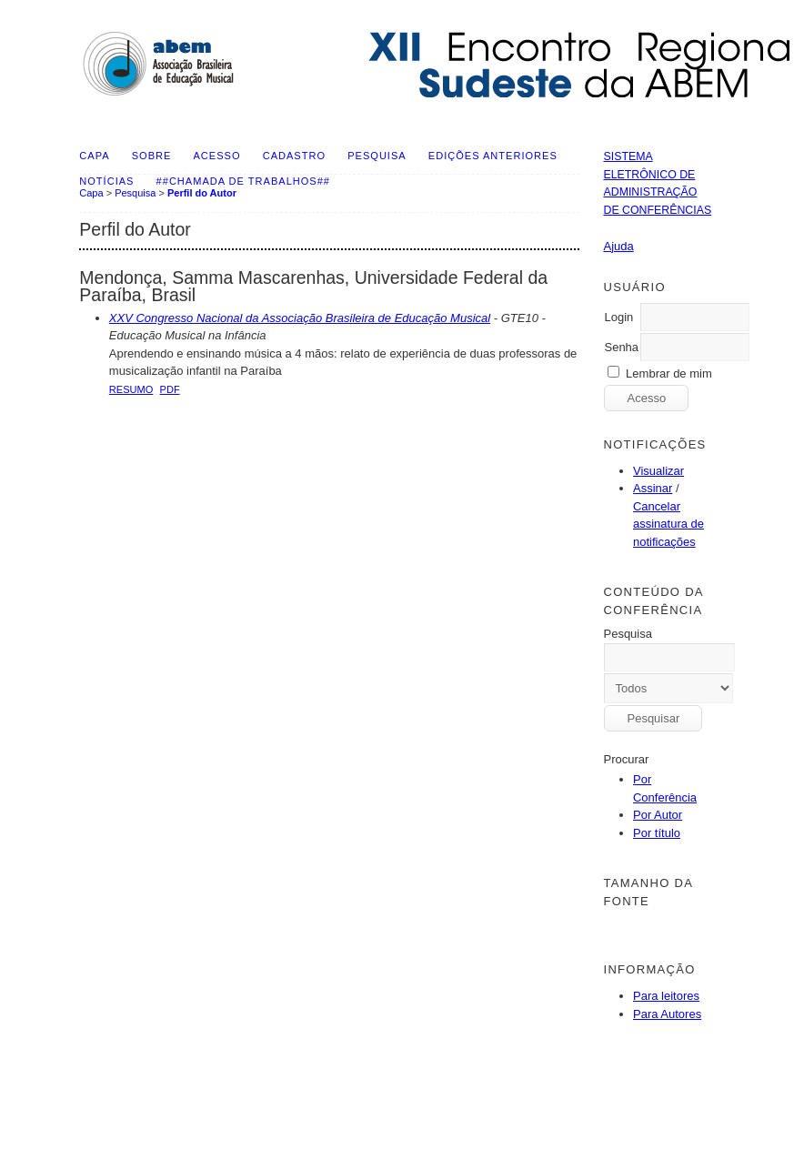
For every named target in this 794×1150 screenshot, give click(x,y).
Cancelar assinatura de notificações (668, 524)
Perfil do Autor (201, 192)
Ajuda (618, 246)
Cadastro (294, 155)
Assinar (652, 488)
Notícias (106, 181)
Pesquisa (376, 155)
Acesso (217, 155)
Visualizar (658, 471)
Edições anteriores (493, 155)
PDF (170, 389)
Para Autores (667, 1014)
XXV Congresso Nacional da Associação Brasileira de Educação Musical (299, 318)
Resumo (131, 389)
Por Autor (657, 815)
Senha (621, 347)
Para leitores (666, 996)
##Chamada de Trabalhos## (243, 181)
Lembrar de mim (669, 373)
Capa (94, 155)
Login (618, 317)
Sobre (152, 155)
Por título (656, 833)
